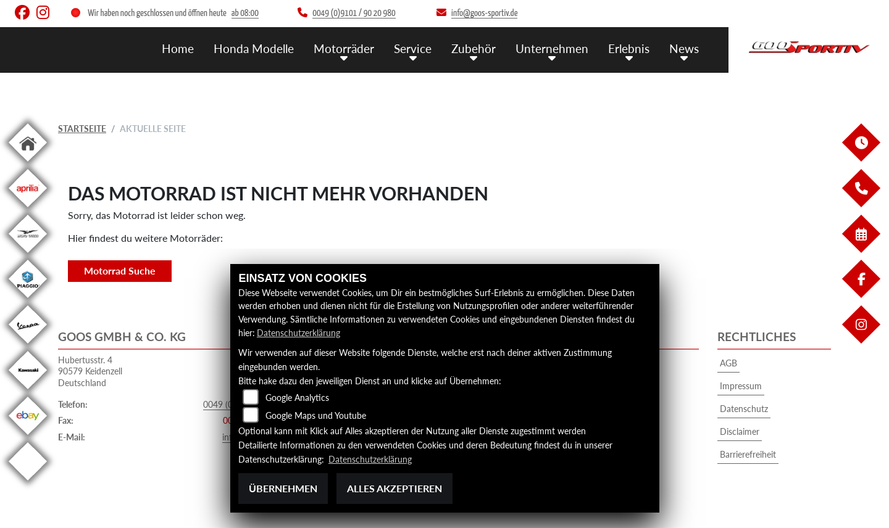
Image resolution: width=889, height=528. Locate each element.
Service (413, 48)
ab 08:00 (245, 13)
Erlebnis (628, 48)
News (684, 48)
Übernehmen (283, 488)
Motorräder (344, 48)
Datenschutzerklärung (298, 333)
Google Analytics (297, 398)
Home (178, 48)
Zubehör (473, 48)
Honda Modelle (254, 48)
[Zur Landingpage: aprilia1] (27, 209)
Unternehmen (551, 48)
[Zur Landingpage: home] (27, 164)
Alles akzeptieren (394, 488)
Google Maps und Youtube (315, 416)
